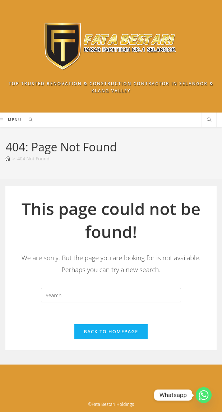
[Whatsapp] (204, 395)
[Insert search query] (111, 295)
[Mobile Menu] (11, 119)
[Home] (7, 158)
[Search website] (209, 120)
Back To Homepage (111, 331)
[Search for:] (28, 119)
